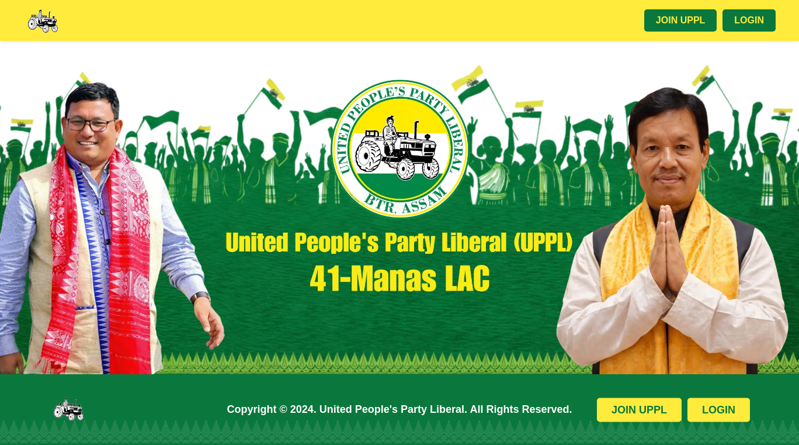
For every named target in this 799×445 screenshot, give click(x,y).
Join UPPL (680, 20)
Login (749, 20)
